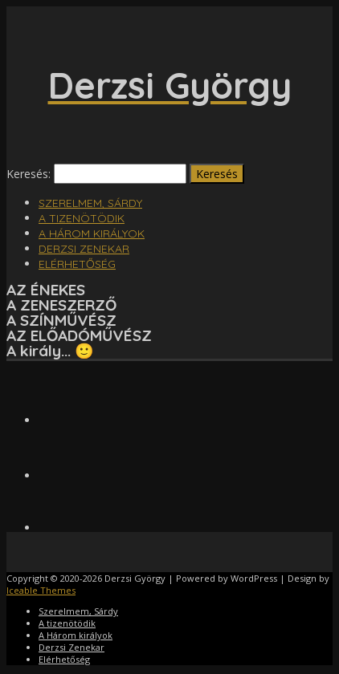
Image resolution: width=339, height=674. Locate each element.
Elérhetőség (77, 264)
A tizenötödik (82, 218)
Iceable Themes (41, 590)
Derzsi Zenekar (84, 249)
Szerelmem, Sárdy (90, 203)
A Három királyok (92, 233)
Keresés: (28, 173)
